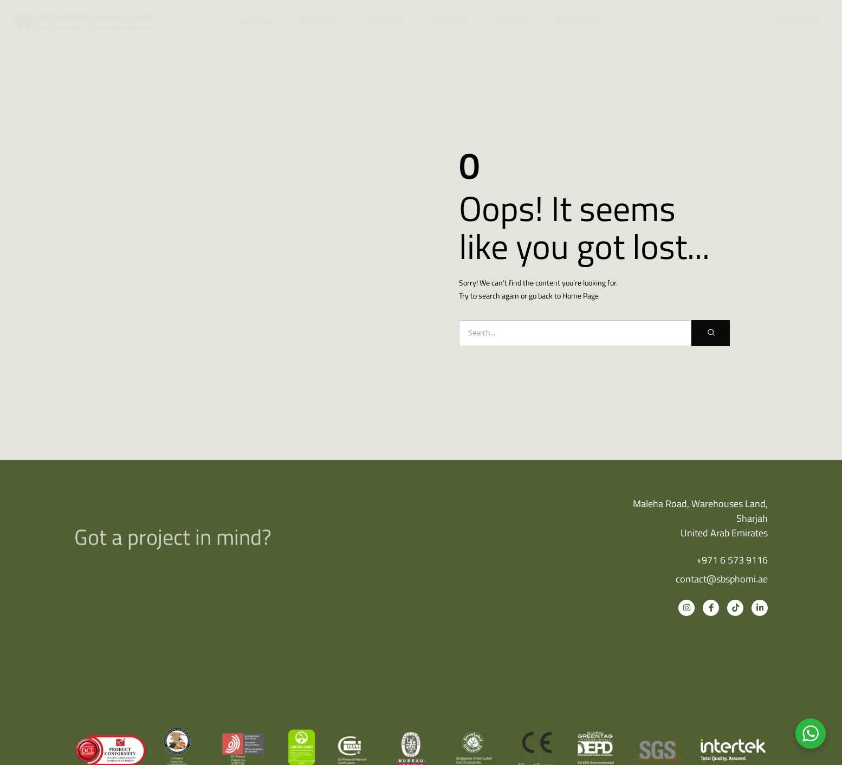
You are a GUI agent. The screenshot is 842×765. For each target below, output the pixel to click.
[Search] (710, 333)
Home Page (580, 295)
